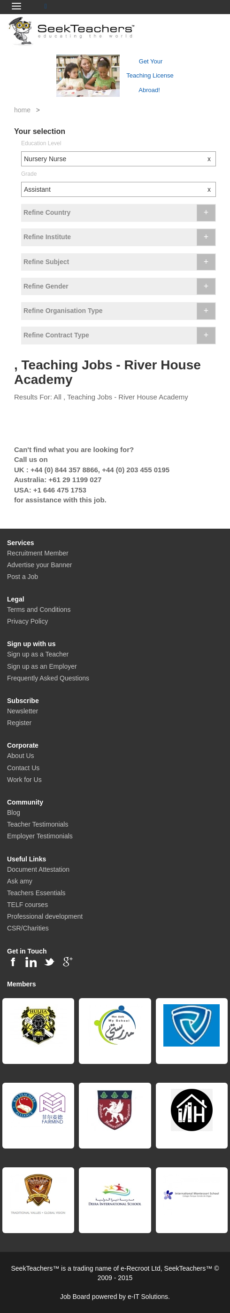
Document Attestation (38, 869)
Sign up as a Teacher (38, 654)
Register (19, 723)
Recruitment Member (38, 553)
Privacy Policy (27, 621)
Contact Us (23, 768)
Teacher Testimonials (37, 824)
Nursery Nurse (119, 159)
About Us (20, 755)
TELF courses (27, 904)
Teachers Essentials (36, 893)
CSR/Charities (28, 928)
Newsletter (22, 711)
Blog (13, 812)
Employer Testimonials (40, 836)
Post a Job (22, 576)
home (22, 110)
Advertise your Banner (39, 565)
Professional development (45, 916)
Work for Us (24, 779)
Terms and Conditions (38, 609)
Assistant (119, 189)
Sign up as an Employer (42, 666)
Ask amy (19, 881)
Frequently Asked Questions (48, 678)
